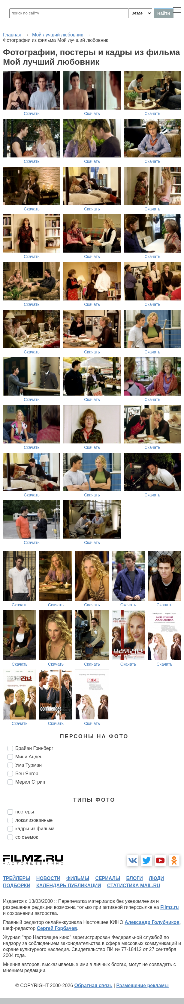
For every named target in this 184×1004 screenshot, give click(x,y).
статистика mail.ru (133, 885)
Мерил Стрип (30, 782)
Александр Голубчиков (152, 922)
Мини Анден (29, 756)
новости (48, 878)
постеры (24, 811)
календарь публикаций (68, 885)
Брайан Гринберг (34, 748)
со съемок (26, 837)
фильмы (77, 878)
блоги (134, 878)
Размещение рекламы (142, 985)
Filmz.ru (169, 907)
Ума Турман (28, 765)
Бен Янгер (26, 773)
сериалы (107, 878)
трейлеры (16, 878)
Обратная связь (93, 985)
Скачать (32, 113)
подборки (16, 885)
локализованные (34, 820)
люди (156, 878)
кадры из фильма (35, 828)
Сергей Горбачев (57, 928)
